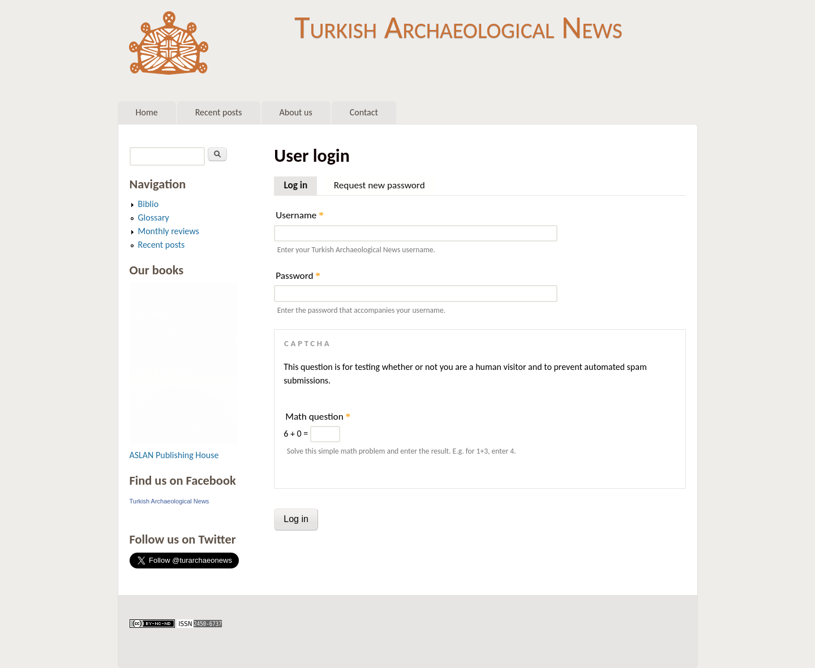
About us (296, 112)
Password (298, 276)
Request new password (379, 185)
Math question (317, 417)
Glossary (153, 217)
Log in (300, 183)
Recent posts (218, 112)
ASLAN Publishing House (174, 455)
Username (299, 215)
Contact (364, 112)
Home (147, 112)
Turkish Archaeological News (458, 27)
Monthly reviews (168, 231)
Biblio (148, 204)
